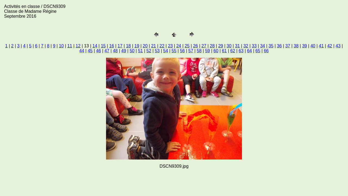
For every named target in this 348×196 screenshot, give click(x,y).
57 (190, 50)
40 (312, 46)
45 (90, 50)
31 (237, 46)
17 (120, 46)
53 (157, 50)
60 (215, 50)
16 (111, 46)
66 (266, 50)
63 (241, 50)
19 (136, 46)
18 (128, 46)
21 (153, 46)
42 (329, 46)
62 (232, 50)
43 (338, 46)
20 (145, 46)
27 (203, 46)
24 (178, 46)
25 (187, 46)
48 (115, 50)
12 (78, 46)
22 (162, 46)
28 (212, 46)
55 (174, 50)
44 (81, 50)
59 (207, 50)
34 (262, 46)
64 (249, 50)
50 (132, 50)
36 (279, 46)
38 (296, 46)
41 (321, 46)
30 (229, 46)
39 (304, 46)
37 (287, 46)
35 (271, 46)
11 (69, 46)
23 (170, 46)
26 (195, 46)
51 (140, 50)
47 (106, 50)
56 (182, 50)
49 (123, 50)
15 (103, 46)
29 (220, 46)
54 (165, 50)
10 (61, 46)
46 (98, 50)
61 (224, 50)
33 (254, 46)
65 (258, 50)
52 (149, 50)
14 (94, 46)
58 (199, 50)
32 (245, 46)
